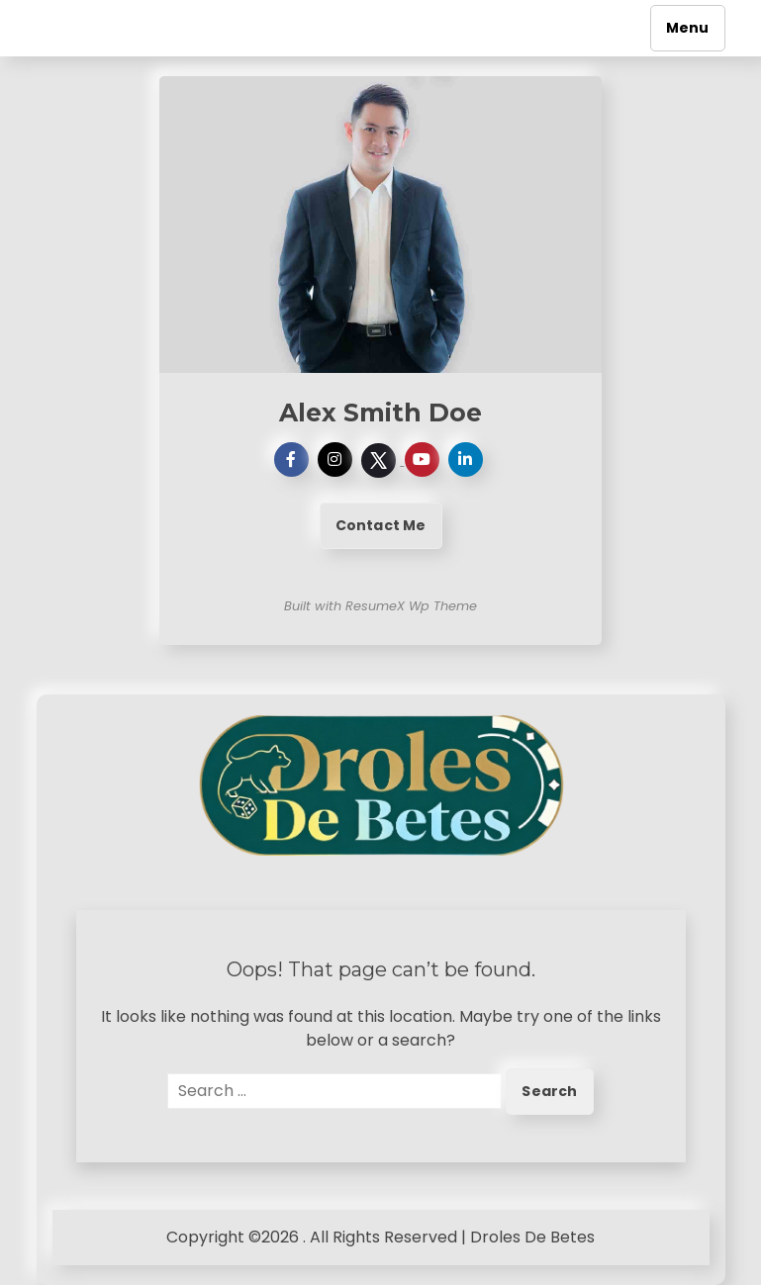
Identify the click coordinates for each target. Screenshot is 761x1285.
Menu (688, 28)
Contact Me (381, 525)
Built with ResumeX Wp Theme (380, 605)
